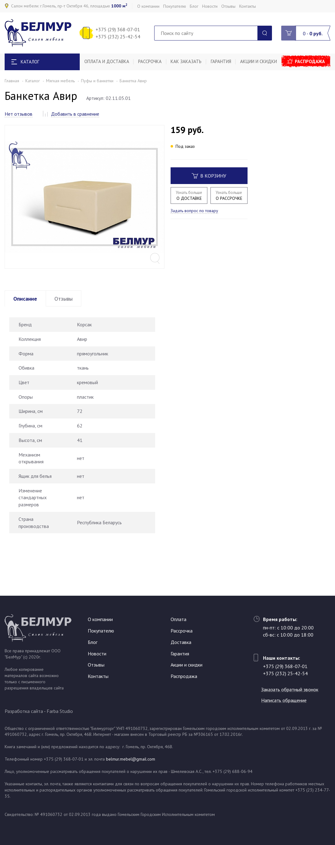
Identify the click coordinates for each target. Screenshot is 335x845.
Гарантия (222, 62)
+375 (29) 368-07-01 (117, 29)
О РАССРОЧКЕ (228, 195)
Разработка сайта (24, 711)
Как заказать (187, 62)
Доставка (181, 642)
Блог (194, 6)
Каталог (32, 81)
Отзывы (228, 6)
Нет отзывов (18, 114)
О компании (148, 6)
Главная (12, 81)
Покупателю (174, 6)
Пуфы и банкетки (97, 81)
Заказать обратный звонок (291, 690)
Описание (26, 313)
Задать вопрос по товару (194, 210)
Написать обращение (285, 700)
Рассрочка (150, 62)
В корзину (209, 176)
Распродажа (311, 62)
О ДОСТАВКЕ (189, 195)
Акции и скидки (259, 62)
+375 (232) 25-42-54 (117, 36)
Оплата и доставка (106, 62)
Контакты (247, 6)
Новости (210, 6)
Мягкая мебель (60, 81)
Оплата (178, 619)
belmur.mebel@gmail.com (130, 759)
